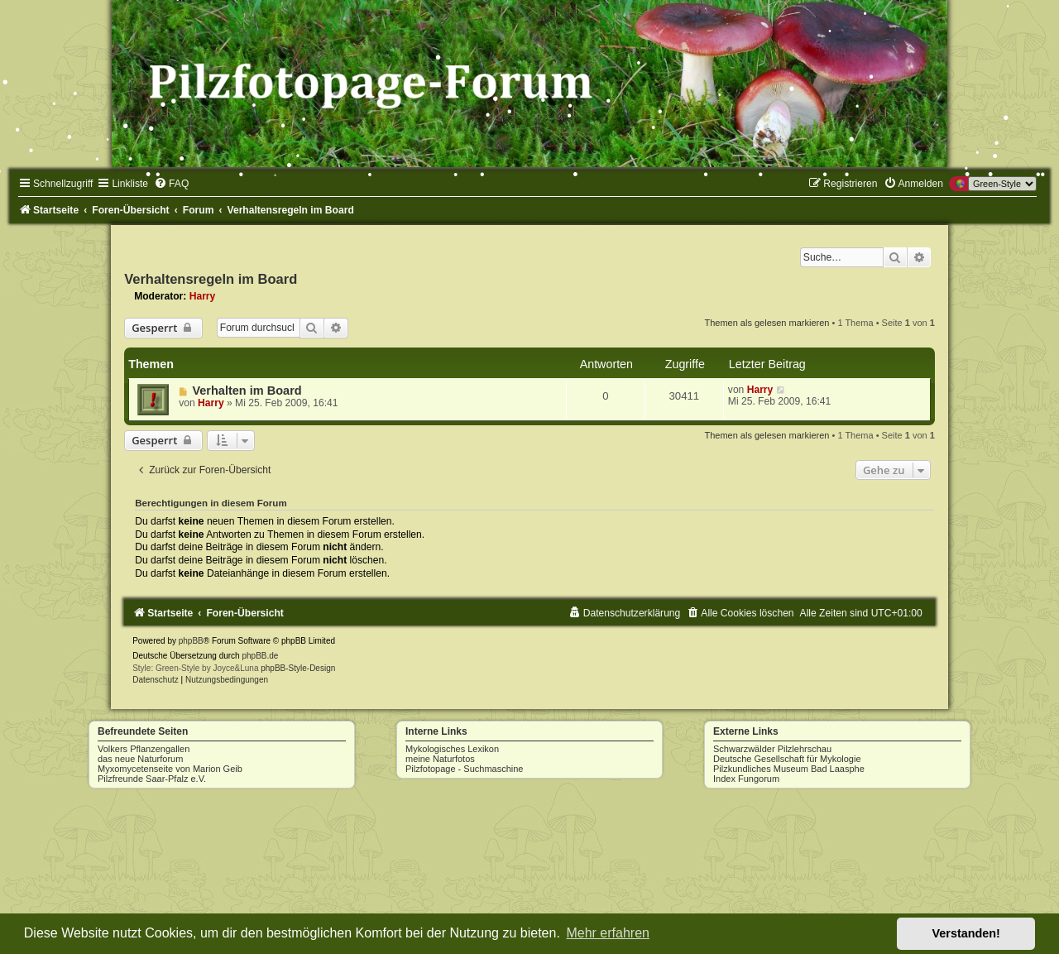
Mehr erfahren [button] (607, 933)
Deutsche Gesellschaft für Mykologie (787, 759)
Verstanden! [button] (966, 933)
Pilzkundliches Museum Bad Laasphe (789, 769)
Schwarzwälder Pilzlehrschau (772, 749)
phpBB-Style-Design (298, 668)
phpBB (191, 640)
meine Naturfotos (440, 759)
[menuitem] (171, 183)
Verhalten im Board (246, 390)
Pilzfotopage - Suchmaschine (464, 769)
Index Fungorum (746, 779)
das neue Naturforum (140, 759)
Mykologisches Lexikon (452, 749)
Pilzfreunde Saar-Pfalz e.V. (152, 779)
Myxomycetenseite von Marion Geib (170, 769)
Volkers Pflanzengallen (143, 749)
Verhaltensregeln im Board (210, 278)
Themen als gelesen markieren (766, 323)
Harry (202, 296)
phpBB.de (260, 655)
